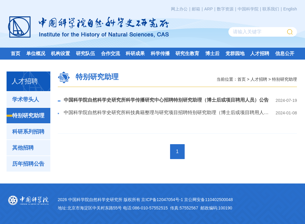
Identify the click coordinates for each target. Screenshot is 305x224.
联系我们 (270, 9)
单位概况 (35, 53)
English (290, 9)
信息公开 (284, 53)
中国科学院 (248, 9)
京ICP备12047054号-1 (162, 199)
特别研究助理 (28, 116)
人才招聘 (259, 53)
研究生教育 (187, 53)
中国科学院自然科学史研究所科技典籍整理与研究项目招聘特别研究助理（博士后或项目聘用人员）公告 (166, 112)
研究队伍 (85, 53)
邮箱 (196, 9)
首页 (15, 53)
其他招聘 (23, 148)
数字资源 (225, 9)
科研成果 (135, 53)
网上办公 (179, 9)
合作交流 (110, 53)
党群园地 (235, 53)
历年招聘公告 (28, 164)
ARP (208, 9)
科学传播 (160, 53)
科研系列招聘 (28, 132)
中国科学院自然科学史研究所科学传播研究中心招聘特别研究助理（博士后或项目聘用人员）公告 (166, 99)
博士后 (212, 53)
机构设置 (60, 53)
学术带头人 (25, 99)
